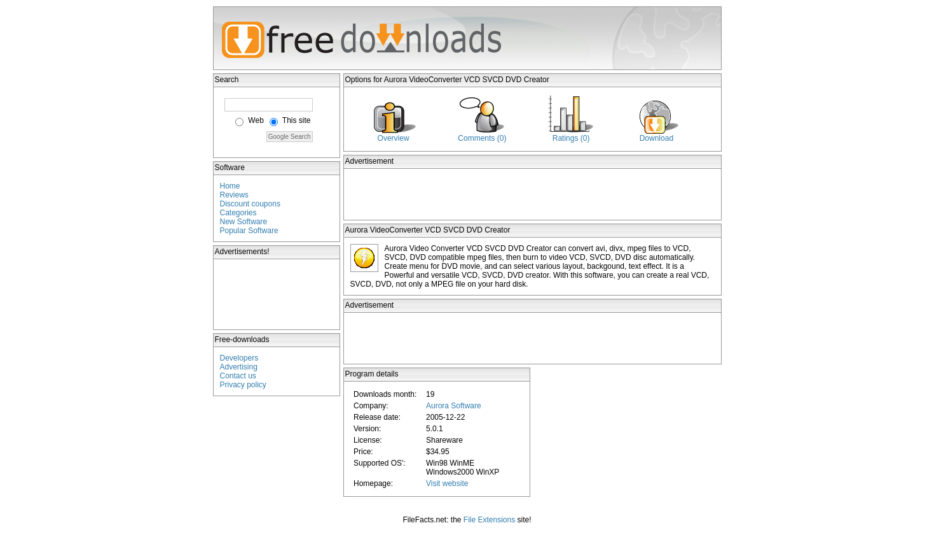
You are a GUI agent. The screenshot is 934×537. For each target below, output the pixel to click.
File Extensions (489, 519)
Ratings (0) (571, 138)
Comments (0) (482, 138)
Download (656, 138)
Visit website (447, 483)
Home (230, 186)
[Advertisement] (277, 294)
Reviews (234, 194)
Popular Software (249, 230)
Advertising (239, 366)
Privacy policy (243, 384)
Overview (393, 138)
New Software (244, 221)
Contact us (238, 375)
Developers (239, 358)
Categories (238, 212)
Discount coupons (250, 203)
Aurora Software (453, 405)
